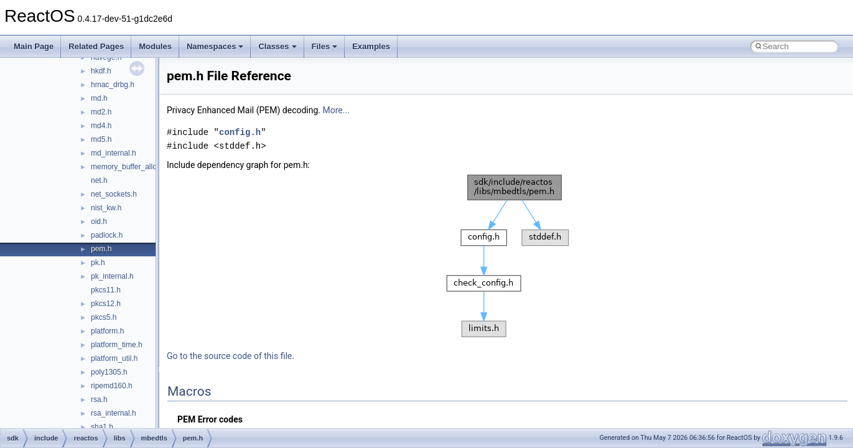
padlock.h (107, 235)
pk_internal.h (112, 276)
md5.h (101, 139)
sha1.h (102, 426)
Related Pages (96, 46)
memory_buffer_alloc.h (129, 166)
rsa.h (99, 399)
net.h (99, 180)
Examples (371, 46)
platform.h (107, 331)
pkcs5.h (103, 317)
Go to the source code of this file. (230, 356)
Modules (155, 46)
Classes (277, 46)
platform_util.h (114, 358)
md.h (99, 98)
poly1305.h (109, 372)
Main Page (34, 46)
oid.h (99, 221)
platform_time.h (116, 344)
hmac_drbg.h (112, 84)
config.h (240, 132)
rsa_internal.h (113, 413)
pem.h (101, 249)
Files (325, 46)
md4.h (101, 125)
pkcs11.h (106, 290)
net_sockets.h (114, 194)
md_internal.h (113, 153)
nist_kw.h (106, 207)
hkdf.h (101, 71)
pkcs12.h (106, 303)
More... (336, 110)
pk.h (98, 262)
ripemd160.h (112, 385)
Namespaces (215, 46)
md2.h (101, 112)
